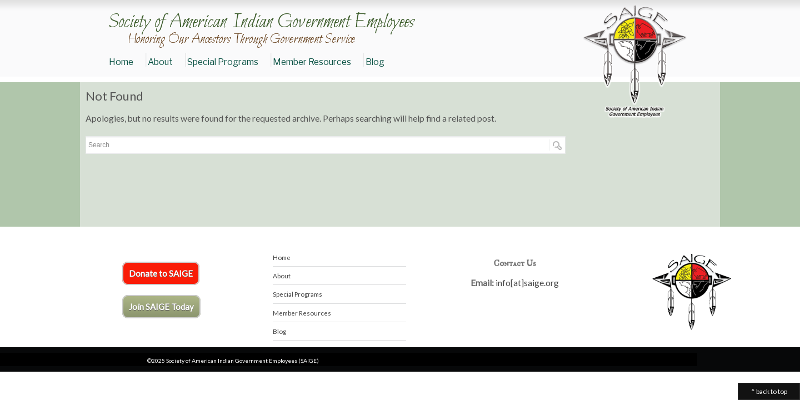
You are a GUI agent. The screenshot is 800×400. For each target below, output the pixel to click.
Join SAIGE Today (161, 307)
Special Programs (222, 62)
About (160, 62)
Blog (375, 62)
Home (121, 62)
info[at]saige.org (527, 283)
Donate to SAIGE (161, 273)
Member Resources (312, 62)
